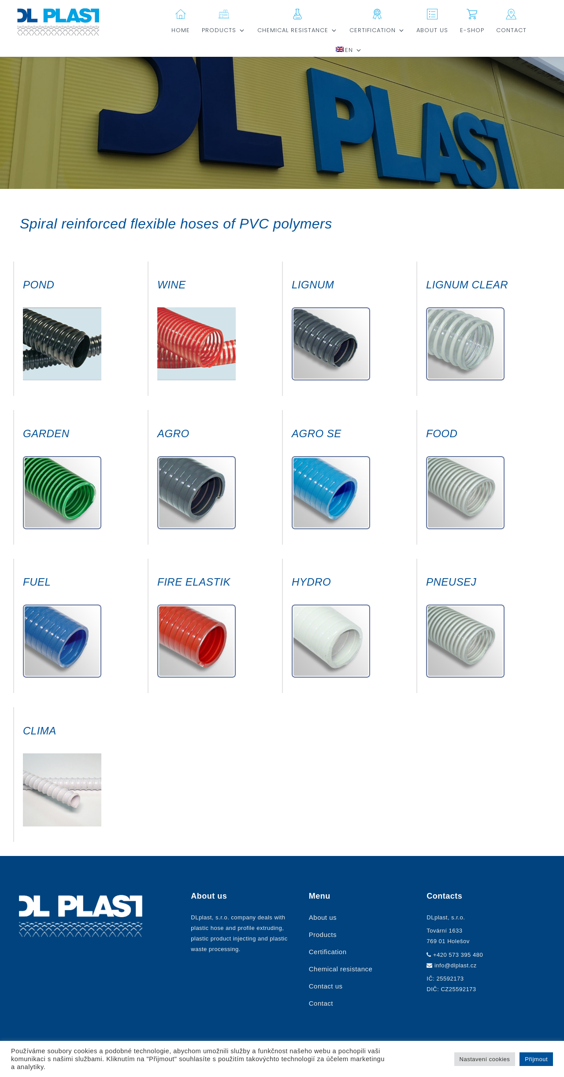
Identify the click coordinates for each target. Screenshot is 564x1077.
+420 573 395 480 (458, 955)
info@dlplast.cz (455, 965)
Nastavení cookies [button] (485, 1059)
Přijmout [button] (536, 1059)
